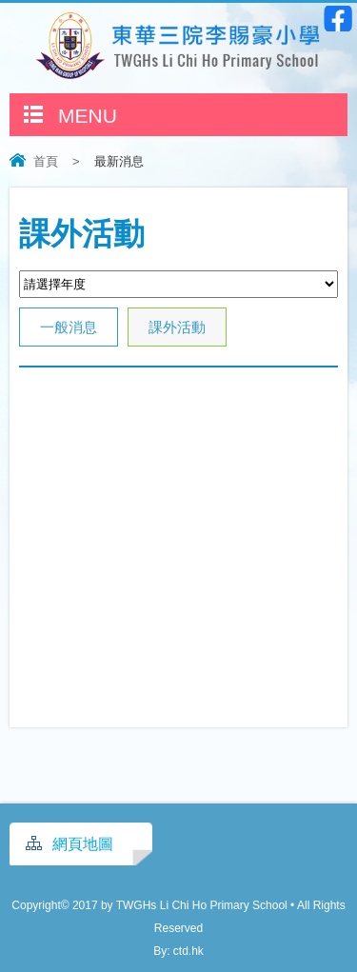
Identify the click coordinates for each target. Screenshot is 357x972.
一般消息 (68, 327)
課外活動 (177, 327)
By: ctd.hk (178, 951)
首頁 (45, 161)
